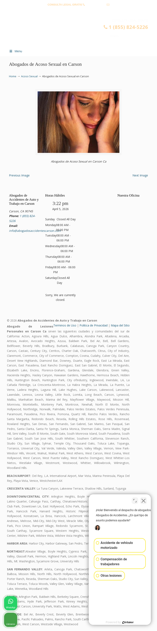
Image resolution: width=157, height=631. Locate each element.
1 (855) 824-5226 (96, 4)
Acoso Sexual (29, 76)
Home (12, 76)
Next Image (140, 175)
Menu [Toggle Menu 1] (15, 51)
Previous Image (19, 175)
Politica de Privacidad (94, 325)
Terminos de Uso (64, 325)
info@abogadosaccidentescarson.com (78, 11)
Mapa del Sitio (120, 325)
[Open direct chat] (135, 500)
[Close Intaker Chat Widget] (143, 500)
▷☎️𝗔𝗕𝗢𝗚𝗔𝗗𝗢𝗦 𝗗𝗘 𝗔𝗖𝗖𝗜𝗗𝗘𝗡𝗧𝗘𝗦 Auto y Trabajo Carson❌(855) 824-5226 (82, 32)
